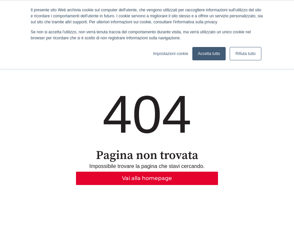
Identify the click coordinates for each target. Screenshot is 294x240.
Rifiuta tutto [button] (245, 53)
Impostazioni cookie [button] (170, 53)
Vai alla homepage (147, 178)
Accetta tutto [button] (209, 53)
